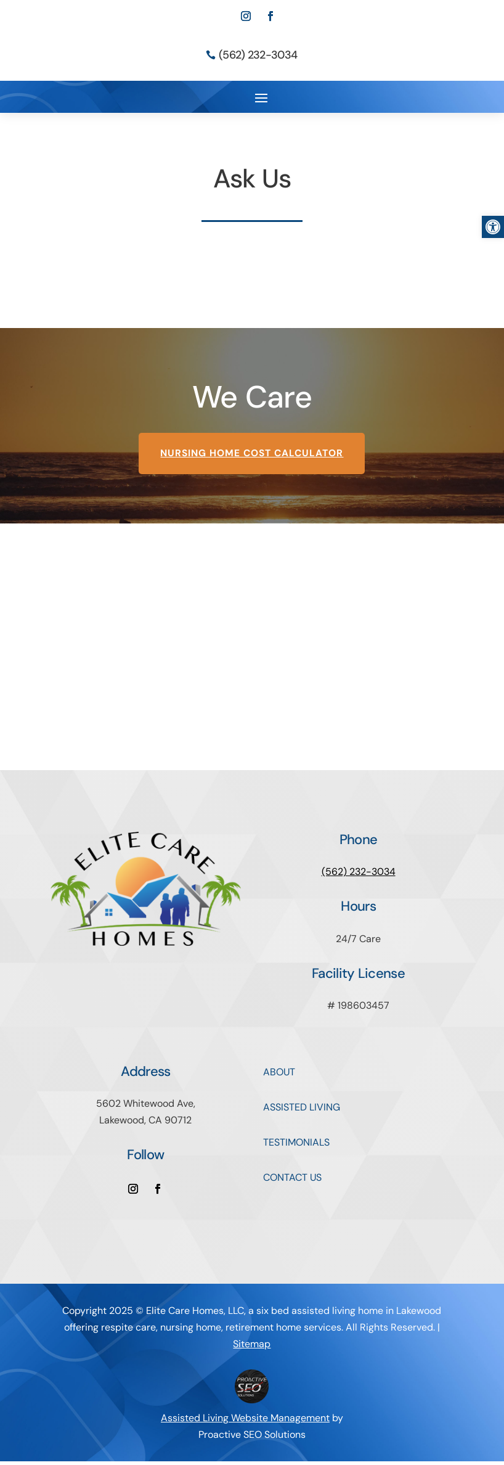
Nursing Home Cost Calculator (251, 456)
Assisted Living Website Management (245, 1421)
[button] (493, 227)
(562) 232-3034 (258, 54)
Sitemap (251, 1347)
